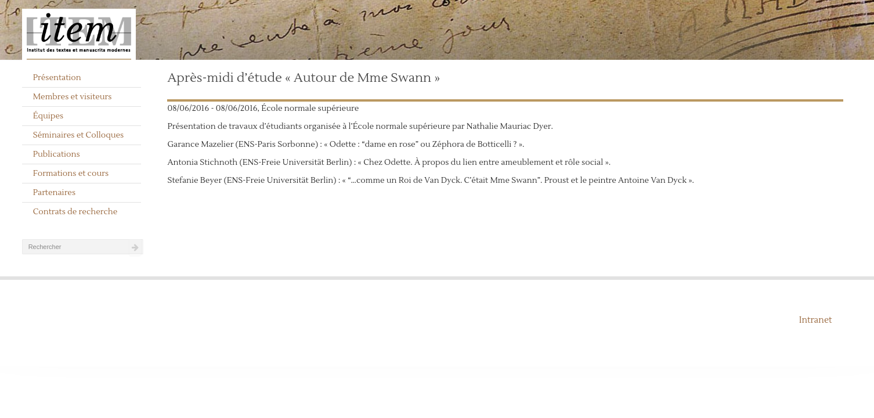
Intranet (815, 320)
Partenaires (54, 193)
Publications (56, 154)
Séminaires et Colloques (78, 135)
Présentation (57, 78)
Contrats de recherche (75, 212)
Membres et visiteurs (72, 97)
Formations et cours (71, 173)
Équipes (48, 116)
